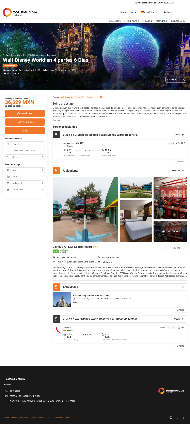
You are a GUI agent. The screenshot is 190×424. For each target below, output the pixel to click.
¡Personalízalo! (24, 113)
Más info (57, 120)
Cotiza (25, 130)
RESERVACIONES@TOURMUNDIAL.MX (25, 396)
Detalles (180, 161)
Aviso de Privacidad (61, 418)
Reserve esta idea (25, 122)
